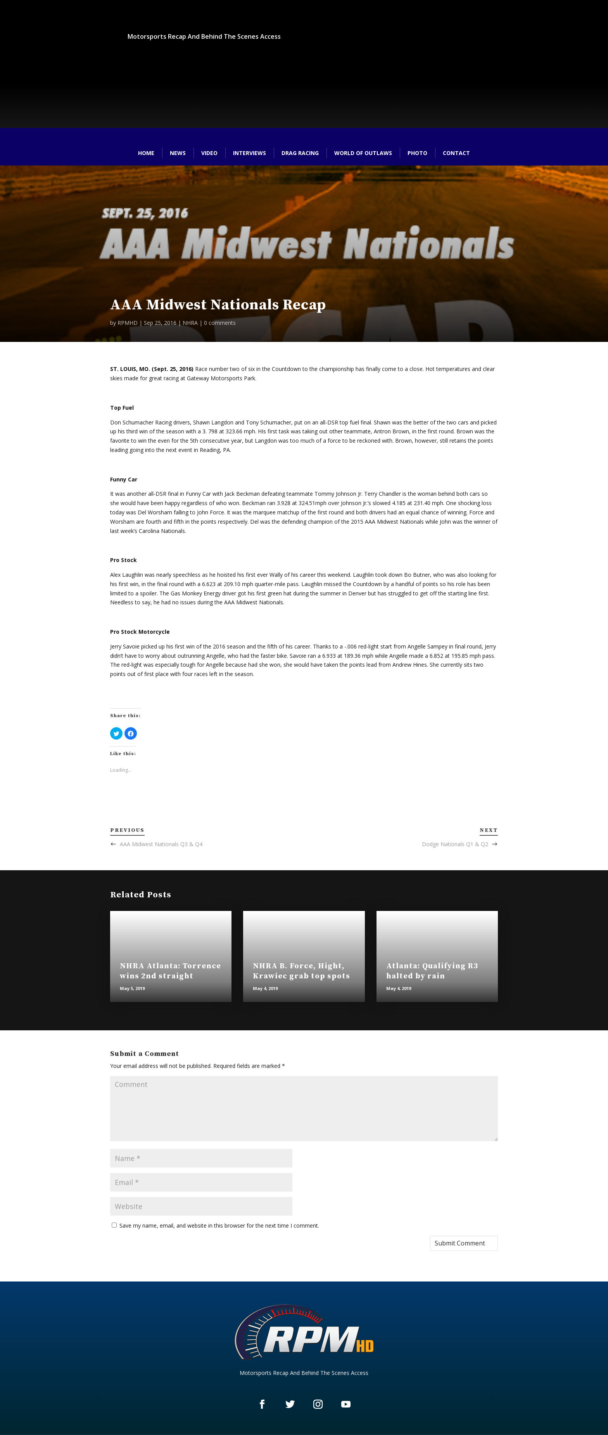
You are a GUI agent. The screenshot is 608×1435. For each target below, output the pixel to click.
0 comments (220, 322)
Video (209, 153)
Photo (417, 153)
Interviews (249, 153)
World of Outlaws (363, 153)
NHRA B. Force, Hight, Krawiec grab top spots (301, 971)
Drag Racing (300, 153)
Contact (456, 153)
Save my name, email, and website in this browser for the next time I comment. (219, 1225)
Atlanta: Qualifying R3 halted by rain (432, 971)
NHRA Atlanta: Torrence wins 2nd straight (170, 971)
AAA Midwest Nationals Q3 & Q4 (161, 844)
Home (146, 153)
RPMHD (127, 322)
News (178, 153)
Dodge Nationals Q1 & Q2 (455, 844)
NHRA (190, 322)
